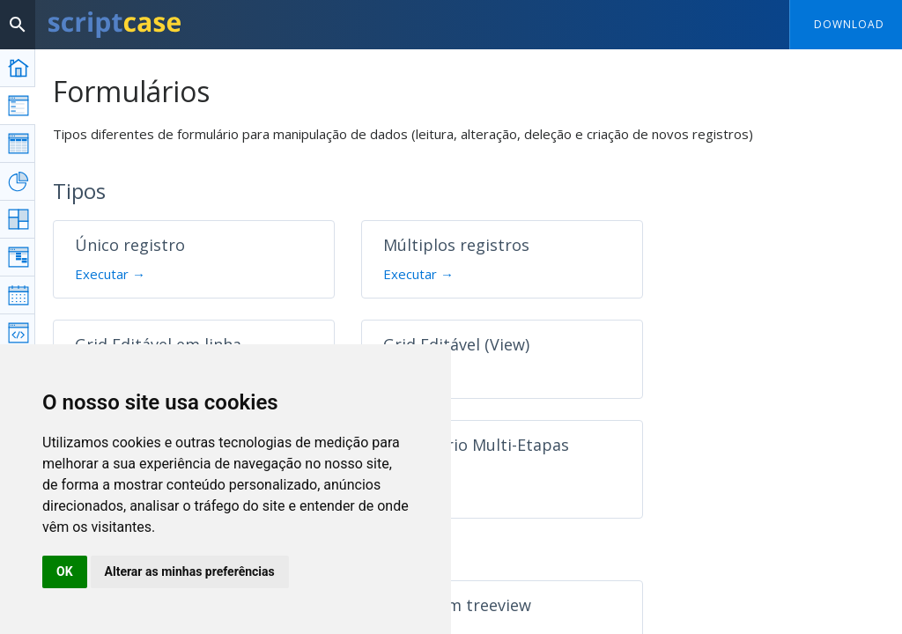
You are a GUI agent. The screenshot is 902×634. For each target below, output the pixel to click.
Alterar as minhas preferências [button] (190, 571)
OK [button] (64, 571)
